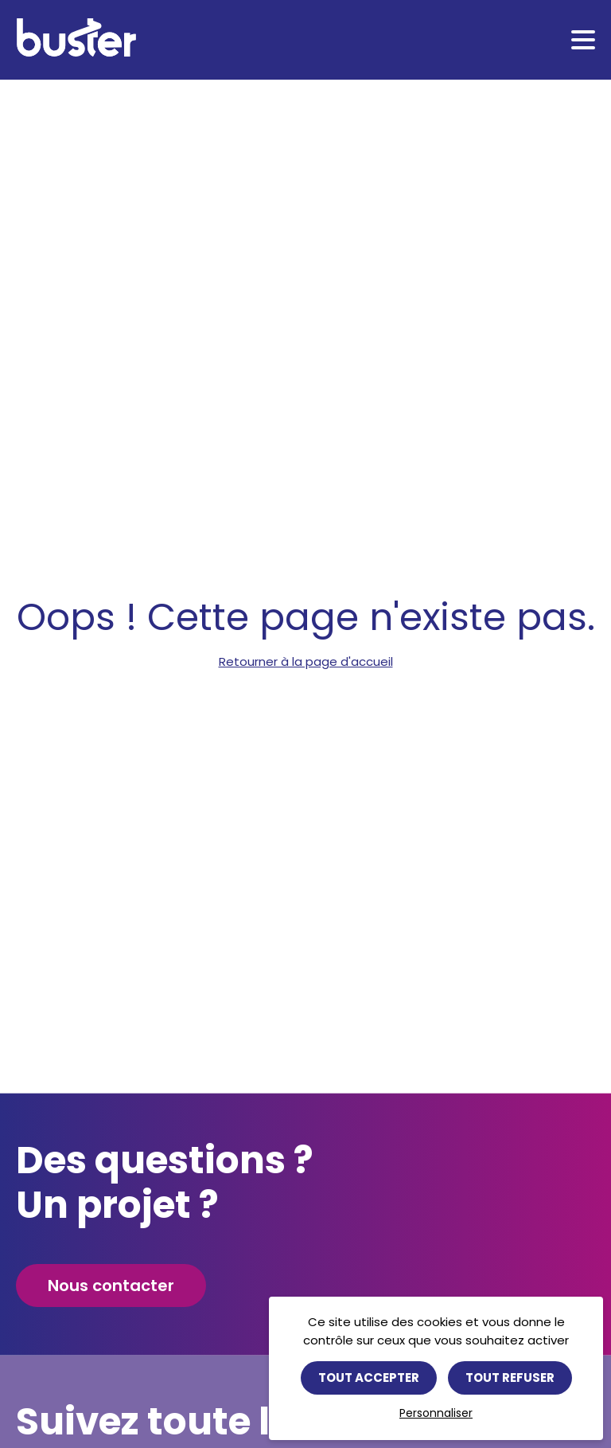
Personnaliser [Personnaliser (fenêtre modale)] (436, 1413)
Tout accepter (368, 1377)
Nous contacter (111, 1285)
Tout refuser (510, 1377)
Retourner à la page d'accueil (306, 661)
